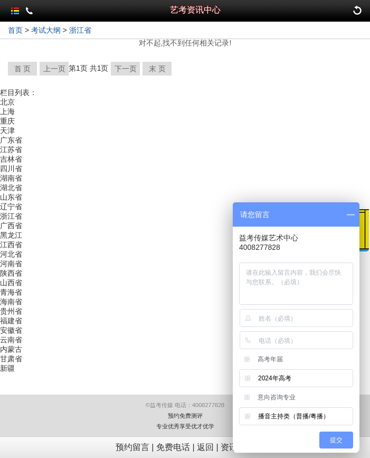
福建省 (11, 320)
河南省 (11, 263)
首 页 (22, 68)
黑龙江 (11, 235)
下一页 (126, 68)
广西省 (11, 225)
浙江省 (80, 30)
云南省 (11, 339)
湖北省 (11, 187)
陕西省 (11, 273)
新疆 (7, 368)
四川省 (11, 168)
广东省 (11, 140)
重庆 (7, 121)
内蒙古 (11, 349)
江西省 (11, 244)
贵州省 (11, 311)
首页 (15, 30)
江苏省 (11, 149)
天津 (7, 130)
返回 (205, 447)
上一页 (54, 68)
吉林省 (11, 159)
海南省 (11, 301)
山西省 (11, 282)
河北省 (11, 254)
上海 (7, 111)
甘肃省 (11, 358)
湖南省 (11, 178)
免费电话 (173, 447)
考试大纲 (46, 30)
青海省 (11, 292)
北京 (7, 102)
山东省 (11, 197)
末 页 (157, 68)
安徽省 (11, 330)
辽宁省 (11, 206)
